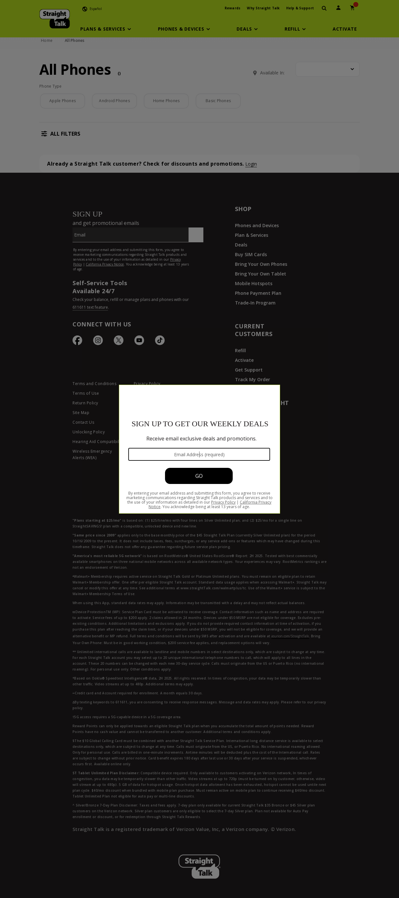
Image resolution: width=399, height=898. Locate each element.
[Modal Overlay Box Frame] (199, 448)
